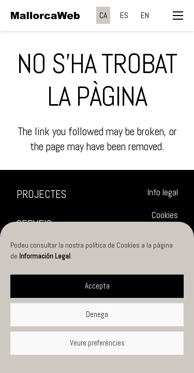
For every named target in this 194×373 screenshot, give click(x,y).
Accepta (97, 286)
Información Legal (44, 256)
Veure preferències (97, 343)
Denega (97, 314)
